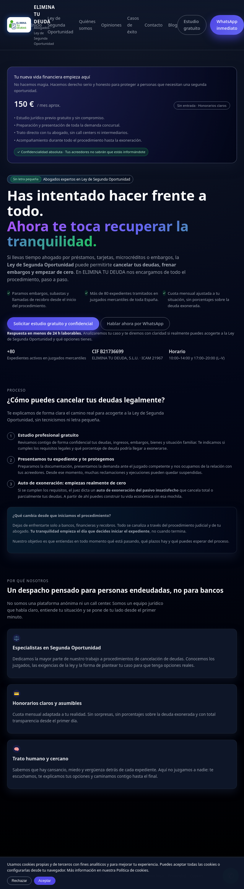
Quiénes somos (87, 25)
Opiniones (111, 25)
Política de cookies (132, 870)
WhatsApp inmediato (227, 25)
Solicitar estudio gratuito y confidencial (53, 323)
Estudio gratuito (192, 25)
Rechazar (19, 881)
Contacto (153, 25)
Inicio (36, 25)
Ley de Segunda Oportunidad (60, 25)
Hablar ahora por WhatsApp (135, 323)
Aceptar (44, 881)
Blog (172, 25)
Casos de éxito (133, 25)
